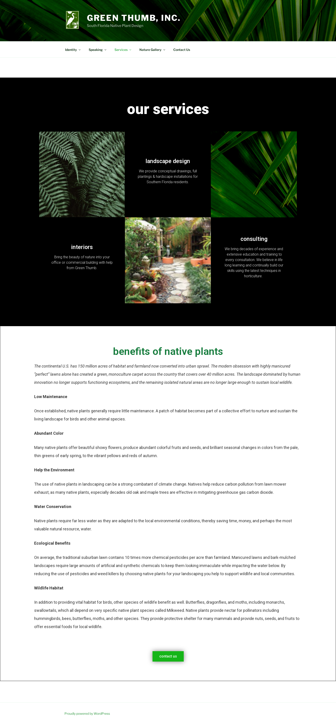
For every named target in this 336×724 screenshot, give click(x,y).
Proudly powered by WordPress (87, 713)
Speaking (98, 50)
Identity (73, 50)
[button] (168, 656)
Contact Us (181, 50)
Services (123, 50)
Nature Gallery (152, 50)
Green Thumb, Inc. (134, 18)
